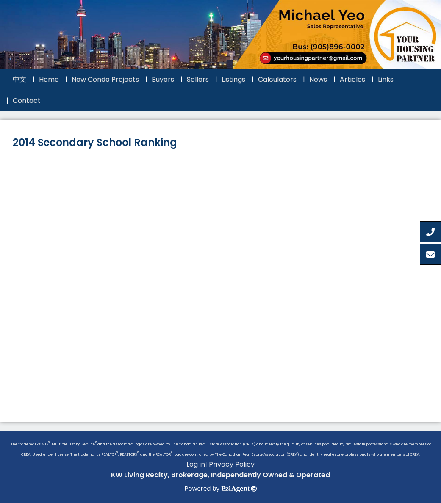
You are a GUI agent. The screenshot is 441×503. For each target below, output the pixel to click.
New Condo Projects (105, 79)
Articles (352, 79)
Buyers (163, 79)
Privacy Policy (232, 464)
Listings (233, 79)
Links (386, 79)
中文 (19, 79)
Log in (195, 464)
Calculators (277, 79)
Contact (27, 100)
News (318, 79)
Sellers (198, 79)
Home (49, 79)
